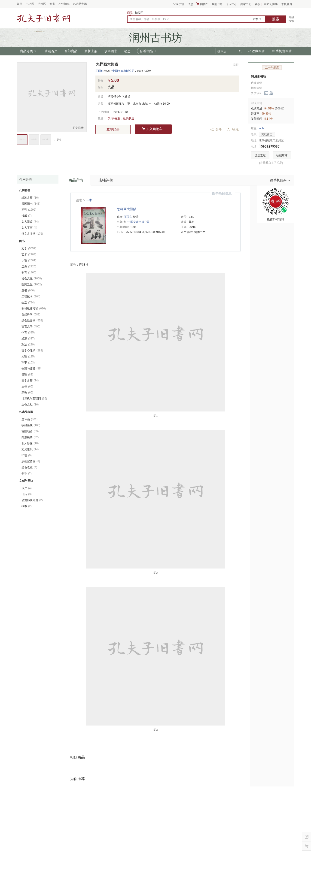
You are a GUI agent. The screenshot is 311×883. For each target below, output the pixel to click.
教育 (28, 272)
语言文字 (30, 326)
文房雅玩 (30, 449)
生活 (28, 302)
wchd (262, 128)
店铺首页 (51, 51)
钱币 (26, 473)
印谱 (26, 455)
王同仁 (99, 71)
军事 (28, 362)
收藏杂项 (30, 425)
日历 (26, 494)
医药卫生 (31, 284)
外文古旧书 (32, 233)
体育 (28, 332)
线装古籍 (30, 197)
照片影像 (30, 443)
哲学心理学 (32, 350)
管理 (27, 374)
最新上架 (90, 51)
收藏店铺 (281, 155)
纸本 (26, 506)
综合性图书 (32, 320)
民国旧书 (30, 203)
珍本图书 (110, 51)
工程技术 (30, 296)
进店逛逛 (260, 155)
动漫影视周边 (32, 500)
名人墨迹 (30, 221)
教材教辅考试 (33, 308)
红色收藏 (29, 467)
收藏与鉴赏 (31, 368)
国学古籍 (30, 380)
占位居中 (43, 18)
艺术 (89, 200)
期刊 (28, 209)
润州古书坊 (258, 76)
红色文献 (30, 404)
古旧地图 (30, 431)
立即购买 (113, 129)
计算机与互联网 (34, 398)
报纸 (26, 215)
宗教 (27, 392)
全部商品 (70, 51)
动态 (127, 51)
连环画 (29, 419)
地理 (28, 356)
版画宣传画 (30, 461)
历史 (28, 266)
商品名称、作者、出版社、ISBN (150, 19)
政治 (28, 344)
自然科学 (30, 314)
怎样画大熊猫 (126, 209)
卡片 (26, 488)
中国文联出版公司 (123, 71)
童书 (28, 290)
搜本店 (221, 51)
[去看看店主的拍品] (271, 162)
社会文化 (31, 278)
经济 (28, 338)
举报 (236, 65)
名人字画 (29, 227)
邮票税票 (30, 437)
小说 (28, 260)
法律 (27, 386)
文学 (28, 248)
